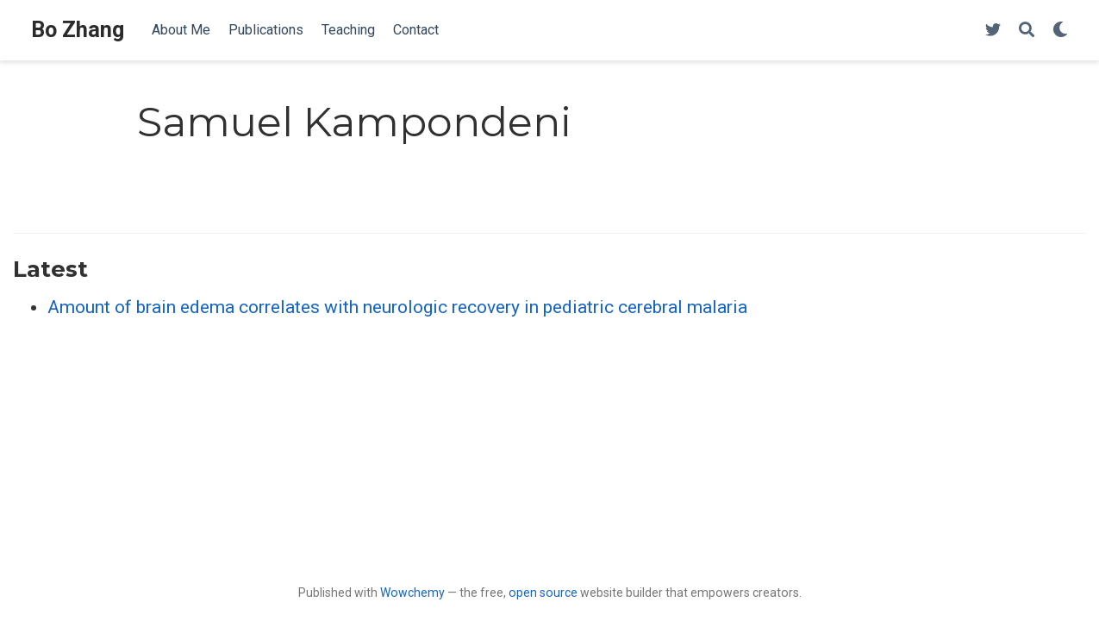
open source (543, 592)
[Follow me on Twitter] (993, 31)
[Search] (1026, 31)
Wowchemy (412, 592)
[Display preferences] (1060, 31)
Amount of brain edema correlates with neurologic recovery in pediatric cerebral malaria (397, 307)
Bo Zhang (77, 29)
